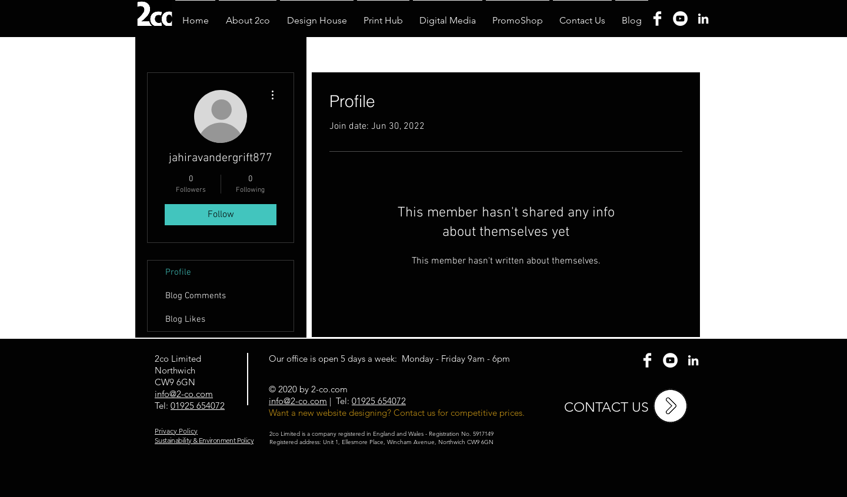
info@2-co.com (298, 400)
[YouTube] (680, 18)
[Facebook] (657, 18)
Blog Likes (185, 319)
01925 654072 (198, 405)
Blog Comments (195, 296)
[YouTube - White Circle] (670, 360)
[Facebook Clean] (647, 360)
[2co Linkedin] (693, 360)
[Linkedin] (703, 18)
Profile (178, 272)
